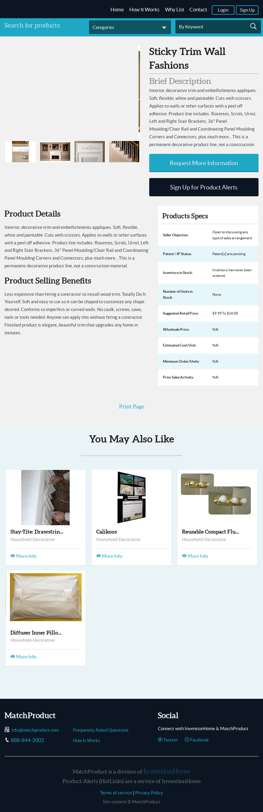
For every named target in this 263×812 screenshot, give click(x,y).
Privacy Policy (149, 792)
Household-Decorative (32, 539)
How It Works (144, 9)
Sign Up (247, 10)
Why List (174, 9)
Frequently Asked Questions (101, 730)
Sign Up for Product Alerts (204, 187)
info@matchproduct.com (35, 730)
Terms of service (116, 792)
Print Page (131, 406)
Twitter (168, 739)
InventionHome (167, 771)
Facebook (197, 739)
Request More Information (204, 163)
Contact (198, 9)
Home (117, 9)
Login (223, 10)
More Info (23, 556)
